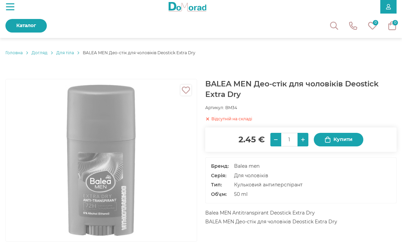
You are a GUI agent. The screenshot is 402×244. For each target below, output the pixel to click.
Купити (338, 139)
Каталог (26, 25)
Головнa (14, 52)
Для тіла (65, 52)
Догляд (39, 52)
